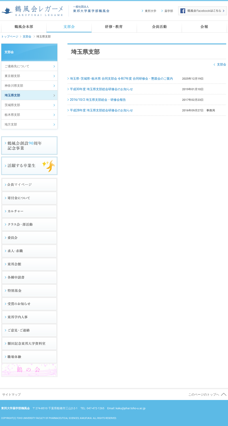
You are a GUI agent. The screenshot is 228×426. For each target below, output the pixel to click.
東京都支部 (12, 76)
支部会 (27, 36)
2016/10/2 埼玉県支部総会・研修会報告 (98, 100)
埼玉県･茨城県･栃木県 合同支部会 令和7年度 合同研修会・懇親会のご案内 (121, 78)
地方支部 (11, 124)
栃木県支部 (12, 115)
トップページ (9, 36)
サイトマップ (11, 394)
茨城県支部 (12, 105)
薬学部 (168, 11)
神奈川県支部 (14, 86)
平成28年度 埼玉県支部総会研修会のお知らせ (101, 110)
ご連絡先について (17, 66)
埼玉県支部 (12, 95)
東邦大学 (150, 11)
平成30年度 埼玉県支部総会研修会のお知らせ (101, 89)
